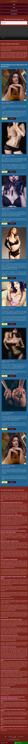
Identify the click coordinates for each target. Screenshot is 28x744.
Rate (14, 7)
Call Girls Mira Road (14, 666)
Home (14, 4)
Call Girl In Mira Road (12, 620)
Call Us (4, 118)
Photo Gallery (14, 10)
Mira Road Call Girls (16, 536)
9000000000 (5, 742)
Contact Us (14, 737)
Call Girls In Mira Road (6, 46)
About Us (10, 736)
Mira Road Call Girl (14, 1)
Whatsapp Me (11, 118)
